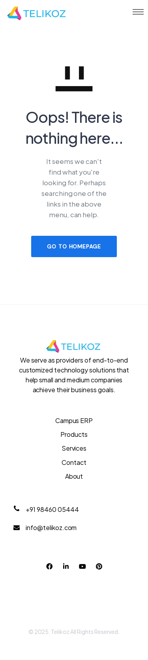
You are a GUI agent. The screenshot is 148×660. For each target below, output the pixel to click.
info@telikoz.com (51, 527)
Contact (74, 462)
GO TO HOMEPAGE (74, 246)
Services (74, 448)
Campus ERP (74, 420)
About (74, 476)
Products (74, 434)
